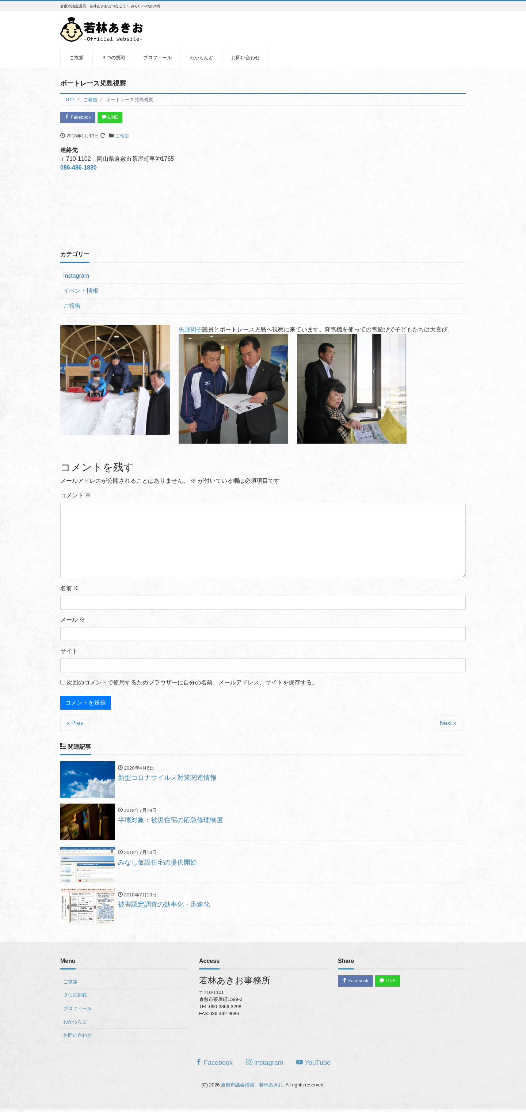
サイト (69, 651)
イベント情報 (80, 291)
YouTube (313, 1065)
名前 (69, 588)
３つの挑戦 (113, 57)
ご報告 (122, 136)
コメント (75, 496)
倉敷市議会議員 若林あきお (252, 1087)
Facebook (78, 117)
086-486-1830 (78, 168)
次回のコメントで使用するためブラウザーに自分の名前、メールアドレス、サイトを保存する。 (192, 683)
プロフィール (157, 57)
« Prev (74, 723)
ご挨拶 (76, 57)
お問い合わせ (245, 57)
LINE (112, 117)
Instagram (76, 276)
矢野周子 (190, 330)
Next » (448, 723)
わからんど (201, 57)
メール (72, 620)
